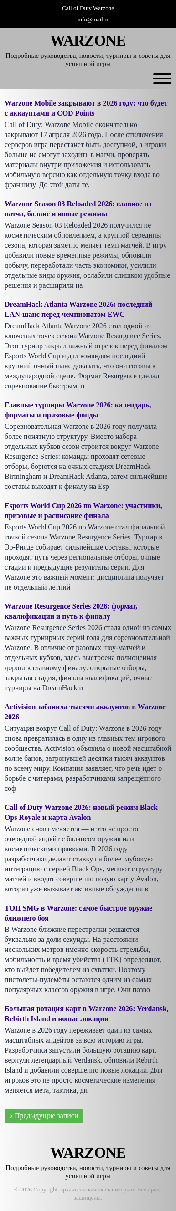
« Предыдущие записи (43, 1115)
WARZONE (88, 40)
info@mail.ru (93, 19)
